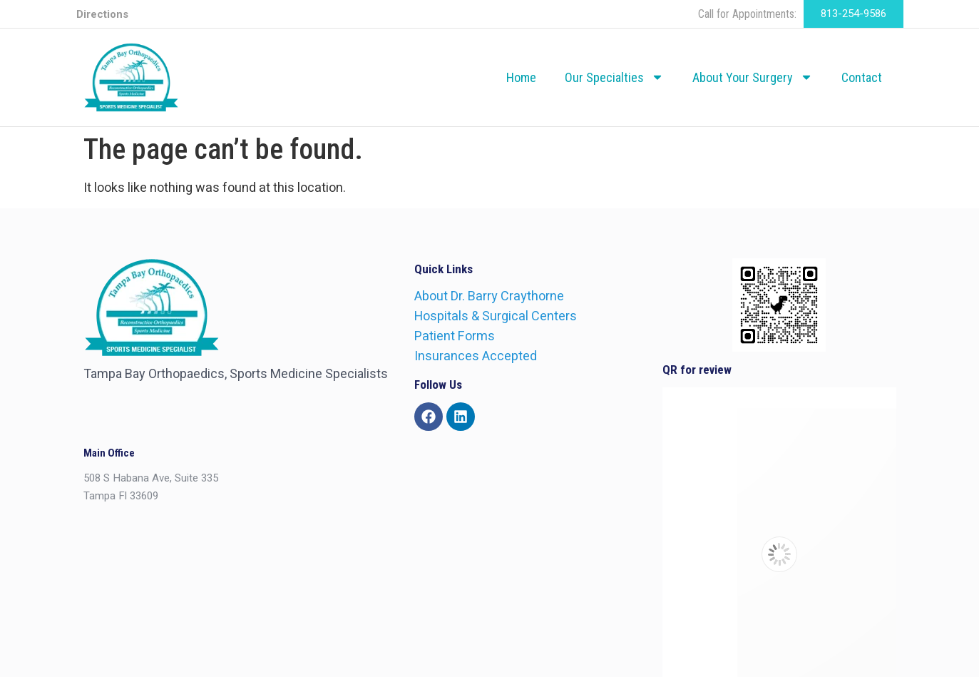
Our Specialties (614, 77)
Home (521, 77)
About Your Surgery (752, 77)
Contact (861, 77)
